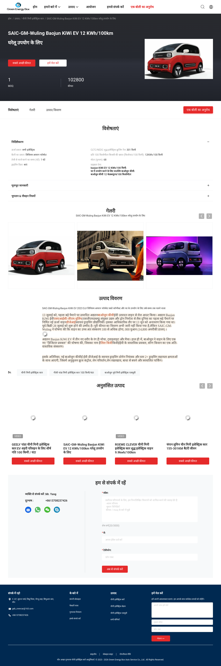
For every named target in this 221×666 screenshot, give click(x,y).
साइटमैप (93, 654)
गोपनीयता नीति (125, 654)
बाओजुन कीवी (106, 315)
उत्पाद (17, 18)
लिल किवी (106, 343)
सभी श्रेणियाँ (115, 619)
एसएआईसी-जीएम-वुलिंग (68, 318)
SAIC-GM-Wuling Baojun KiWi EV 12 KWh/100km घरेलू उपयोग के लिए (83, 448)
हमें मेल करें (53, 63)
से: (104, 532)
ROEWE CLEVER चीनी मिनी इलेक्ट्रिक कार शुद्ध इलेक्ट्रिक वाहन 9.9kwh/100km (134, 448)
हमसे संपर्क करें (75, 618)
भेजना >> (160, 638)
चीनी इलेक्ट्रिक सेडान (118, 606)
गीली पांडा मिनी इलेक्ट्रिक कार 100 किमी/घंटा (74, 372)
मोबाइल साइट (108, 654)
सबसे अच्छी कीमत (22, 63)
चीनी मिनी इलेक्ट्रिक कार (33, 18)
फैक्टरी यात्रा (74, 605)
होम (9, 18)
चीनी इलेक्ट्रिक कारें (117, 599)
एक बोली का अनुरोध (198, 110)
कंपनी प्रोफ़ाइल (75, 599)
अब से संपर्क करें (115, 569)
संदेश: (105, 492)
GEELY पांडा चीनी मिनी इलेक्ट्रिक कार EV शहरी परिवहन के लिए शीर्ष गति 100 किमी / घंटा (31, 448)
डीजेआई (71, 322)
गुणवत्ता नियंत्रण (75, 612)
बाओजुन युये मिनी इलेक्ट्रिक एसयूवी (120, 372)
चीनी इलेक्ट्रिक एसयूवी (118, 613)
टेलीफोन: (107, 550)
